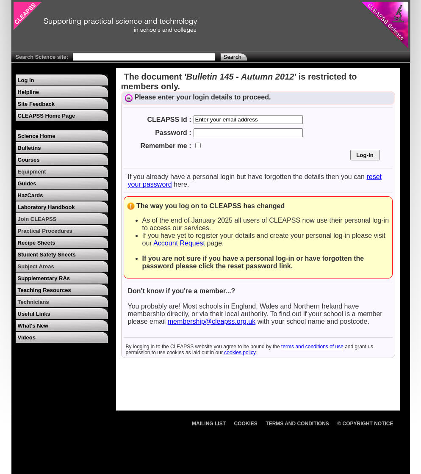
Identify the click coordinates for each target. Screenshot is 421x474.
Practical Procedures (45, 231)
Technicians (33, 302)
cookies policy (240, 353)
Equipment (32, 171)
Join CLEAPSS (37, 219)
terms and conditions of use (312, 347)
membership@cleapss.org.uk (211, 321)
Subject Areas (36, 266)
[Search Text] (144, 57)
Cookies (246, 424)
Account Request (179, 243)
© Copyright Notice (365, 424)
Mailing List (209, 424)
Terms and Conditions (297, 424)
